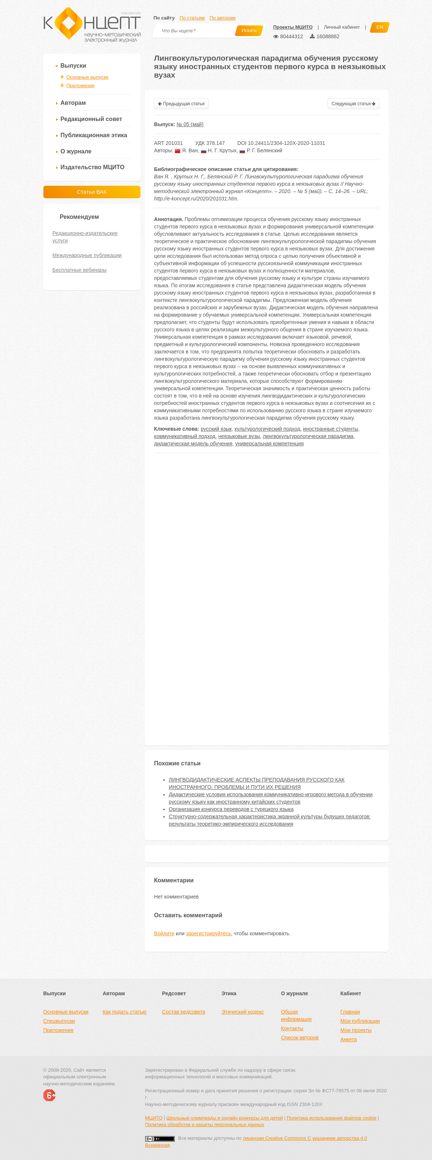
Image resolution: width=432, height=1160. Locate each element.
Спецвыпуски (59, 1021)
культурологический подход (267, 429)
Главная (350, 1012)
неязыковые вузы (239, 436)
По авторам (222, 18)
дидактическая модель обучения (193, 443)
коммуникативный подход (184, 436)
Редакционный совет (91, 119)
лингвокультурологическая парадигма (308, 436)
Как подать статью (124, 1012)
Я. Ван (186, 150)
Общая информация (296, 1015)
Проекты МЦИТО (293, 27)
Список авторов (299, 1037)
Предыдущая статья (181, 103)
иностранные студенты (330, 429)
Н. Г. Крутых (219, 150)
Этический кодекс (242, 1012)
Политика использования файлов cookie (331, 1118)
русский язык (216, 429)
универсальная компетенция (269, 443)
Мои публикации (360, 1021)
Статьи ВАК (92, 192)
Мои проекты (356, 1030)
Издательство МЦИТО (93, 167)
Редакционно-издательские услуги (85, 236)
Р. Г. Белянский (260, 150)
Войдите (164, 933)
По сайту (164, 18)
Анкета (348, 1039)
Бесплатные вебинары (80, 270)
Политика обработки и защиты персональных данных (204, 1124)
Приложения (80, 85)
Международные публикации (87, 255)
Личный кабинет (342, 27)
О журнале (76, 151)
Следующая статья (354, 103)
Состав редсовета (183, 1012)
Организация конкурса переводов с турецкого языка (231, 809)
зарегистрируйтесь (208, 933)
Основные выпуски (87, 77)
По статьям (192, 18)
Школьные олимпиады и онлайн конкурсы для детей (224, 1118)
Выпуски (73, 66)
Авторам (73, 103)
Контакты (292, 1028)
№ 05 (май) (189, 124)
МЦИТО (154, 1118)
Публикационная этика (94, 135)
